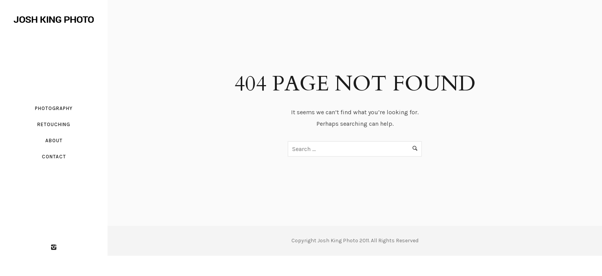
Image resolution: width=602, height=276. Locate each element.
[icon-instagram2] (54, 247)
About (54, 140)
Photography (54, 108)
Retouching (53, 124)
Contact (54, 156)
